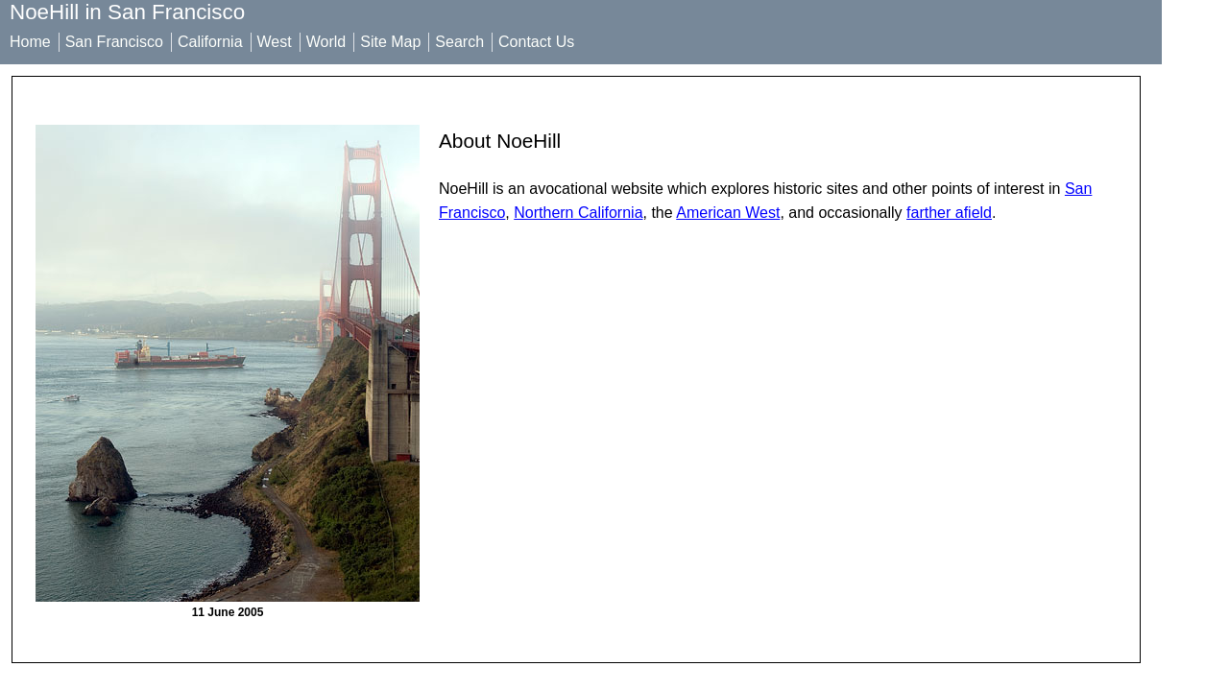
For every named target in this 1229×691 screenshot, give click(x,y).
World (326, 42)
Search (459, 42)
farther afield (949, 212)
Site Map (390, 42)
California (210, 42)
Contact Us (536, 42)
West (274, 42)
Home (30, 42)
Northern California (578, 212)
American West (728, 212)
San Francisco (114, 42)
